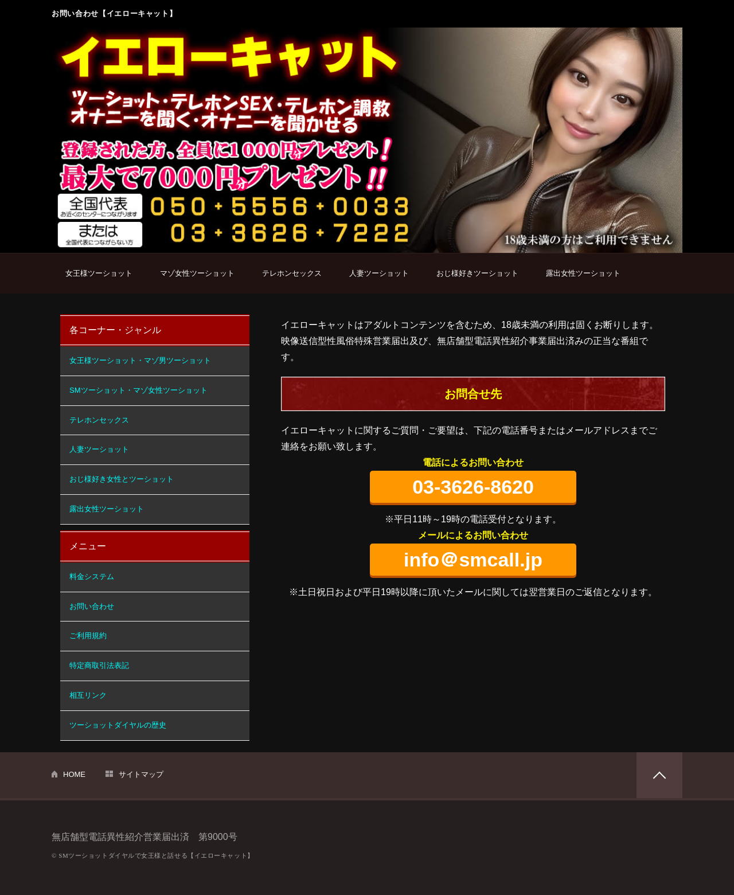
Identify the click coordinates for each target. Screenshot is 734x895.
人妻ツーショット (379, 273)
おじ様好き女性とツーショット (121, 479)
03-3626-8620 (473, 487)
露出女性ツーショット (583, 273)
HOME (74, 774)
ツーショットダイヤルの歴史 (117, 725)
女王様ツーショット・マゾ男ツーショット (140, 360)
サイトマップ (141, 774)
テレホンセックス (292, 273)
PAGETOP (659, 775)
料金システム (91, 576)
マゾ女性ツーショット (197, 273)
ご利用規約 (88, 635)
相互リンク (88, 695)
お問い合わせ (91, 606)
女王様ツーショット (98, 273)
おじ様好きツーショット (477, 273)
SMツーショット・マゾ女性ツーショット (138, 390)
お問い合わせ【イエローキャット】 (114, 13)
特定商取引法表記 (99, 665)
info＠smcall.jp (473, 559)
